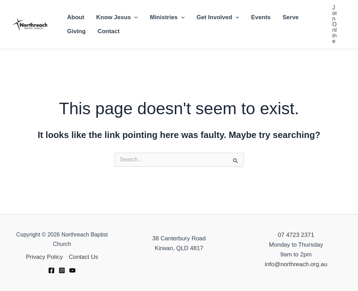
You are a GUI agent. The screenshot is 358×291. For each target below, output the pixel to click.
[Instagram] (62, 270)
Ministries (167, 17)
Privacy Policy (44, 257)
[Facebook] (51, 270)
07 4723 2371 (296, 235)
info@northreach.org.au (296, 264)
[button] (334, 24)
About (75, 17)
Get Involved (217, 17)
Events (261, 17)
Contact (109, 31)
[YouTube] (72, 270)
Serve (290, 17)
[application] (134, 17)
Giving (76, 31)
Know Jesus (117, 17)
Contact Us (83, 257)
